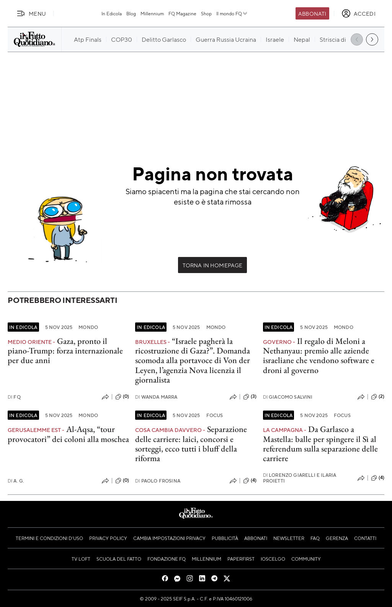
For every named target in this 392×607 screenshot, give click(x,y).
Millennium (152, 13)
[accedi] (358, 13)
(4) (249, 481)
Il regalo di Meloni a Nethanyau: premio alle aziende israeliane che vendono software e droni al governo (318, 355)
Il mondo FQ (232, 13)
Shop (206, 13)
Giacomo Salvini (288, 397)
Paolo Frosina (157, 481)
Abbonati (312, 13)
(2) (377, 397)
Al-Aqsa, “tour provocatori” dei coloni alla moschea (68, 434)
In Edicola (111, 13)
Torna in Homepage (213, 265)
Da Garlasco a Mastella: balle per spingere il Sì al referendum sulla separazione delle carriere (320, 444)
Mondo (88, 327)
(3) (249, 397)
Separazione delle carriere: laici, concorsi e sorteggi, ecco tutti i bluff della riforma (191, 444)
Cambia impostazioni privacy (169, 538)
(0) (122, 397)
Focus (214, 415)
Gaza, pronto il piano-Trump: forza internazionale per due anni (65, 350)
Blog (131, 13)
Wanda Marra (156, 397)
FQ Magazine (182, 13)
